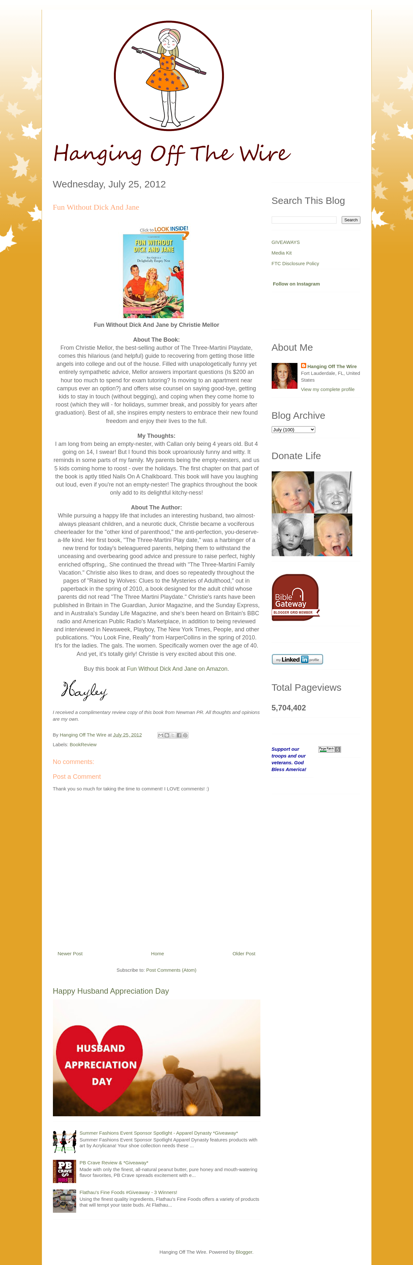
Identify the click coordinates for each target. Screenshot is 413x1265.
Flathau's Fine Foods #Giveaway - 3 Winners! (128, 1192)
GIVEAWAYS (286, 242)
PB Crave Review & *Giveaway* (114, 1162)
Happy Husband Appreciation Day (111, 991)
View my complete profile (328, 389)
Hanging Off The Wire (332, 366)
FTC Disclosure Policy (295, 263)
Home (157, 953)
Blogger (244, 1252)
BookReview (83, 744)
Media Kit (282, 253)
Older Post (244, 953)
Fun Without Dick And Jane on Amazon (177, 669)
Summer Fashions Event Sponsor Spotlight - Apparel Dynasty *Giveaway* (159, 1133)
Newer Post (70, 953)
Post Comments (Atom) (171, 970)
